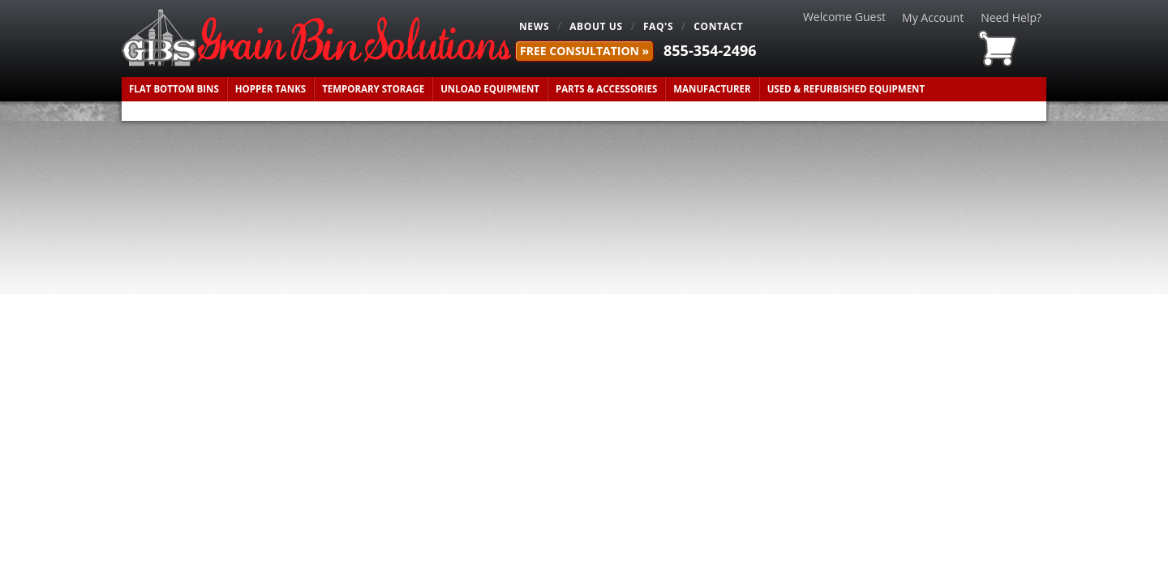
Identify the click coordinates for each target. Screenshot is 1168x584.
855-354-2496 (710, 50)
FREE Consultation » (584, 50)
